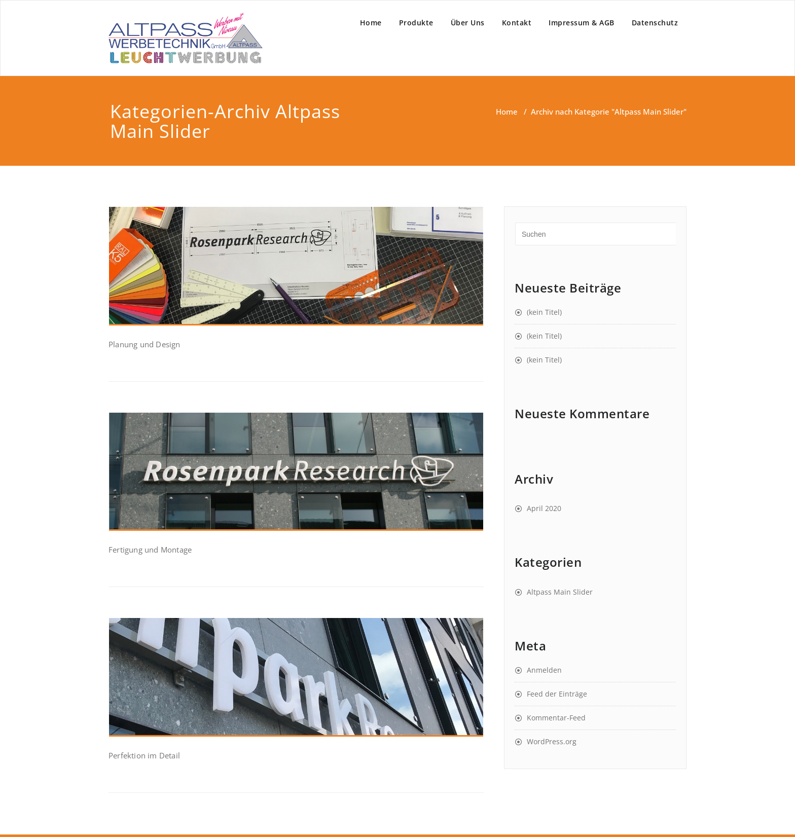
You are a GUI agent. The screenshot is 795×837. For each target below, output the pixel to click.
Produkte (416, 22)
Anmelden (544, 670)
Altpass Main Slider (560, 592)
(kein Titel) (544, 312)
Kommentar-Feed (556, 717)
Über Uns (468, 22)
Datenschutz (655, 22)
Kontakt (517, 22)
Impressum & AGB (582, 22)
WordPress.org (551, 741)
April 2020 (544, 508)
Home (371, 22)
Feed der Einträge (557, 694)
